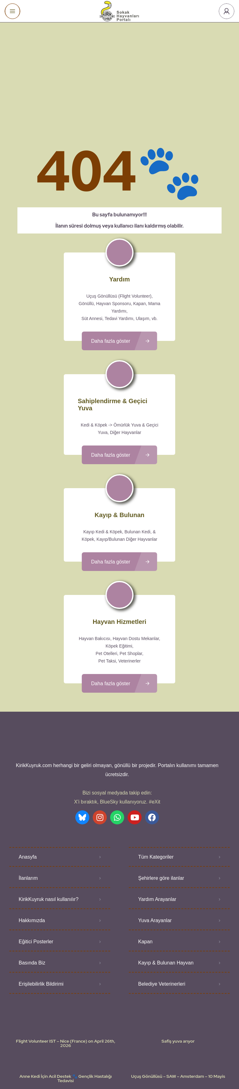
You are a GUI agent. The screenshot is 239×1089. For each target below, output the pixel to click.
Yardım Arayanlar (157, 845)
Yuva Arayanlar (155, 867)
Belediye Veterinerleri (161, 930)
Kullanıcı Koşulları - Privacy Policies (102, 1065)
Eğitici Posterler (36, 888)
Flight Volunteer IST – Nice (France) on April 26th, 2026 (65, 989)
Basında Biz (32, 909)
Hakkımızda (32, 867)
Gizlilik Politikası (155, 1065)
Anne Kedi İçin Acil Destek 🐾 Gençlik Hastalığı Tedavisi (65, 1025)
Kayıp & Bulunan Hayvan (166, 909)
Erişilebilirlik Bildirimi (41, 930)
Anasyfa (28, 803)
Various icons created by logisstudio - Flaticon (119, 1073)
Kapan (145, 888)
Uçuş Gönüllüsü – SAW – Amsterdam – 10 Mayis (178, 1023)
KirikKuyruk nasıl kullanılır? (48, 845)
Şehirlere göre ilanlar (161, 824)
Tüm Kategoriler (156, 803)
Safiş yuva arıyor (178, 987)
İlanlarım (28, 824)
